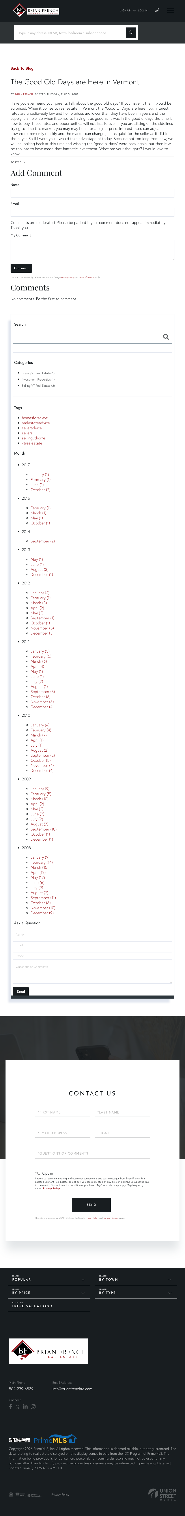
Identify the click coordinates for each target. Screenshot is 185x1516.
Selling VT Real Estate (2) (38, 386)
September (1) (42, 617)
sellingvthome (33, 438)
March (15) (40, 867)
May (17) (38, 877)
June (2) (37, 813)
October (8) (41, 902)
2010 (26, 715)
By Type (107, 1293)
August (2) (39, 750)
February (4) (41, 730)
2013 (26, 549)
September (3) (43, 691)
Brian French (24, 94)
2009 (26, 779)
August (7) (39, 824)
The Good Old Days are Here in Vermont (75, 81)
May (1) (37, 517)
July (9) (37, 887)
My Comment (21, 235)
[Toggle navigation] (170, 10)
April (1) (37, 740)
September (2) (43, 541)
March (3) (39, 602)
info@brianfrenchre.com (72, 1388)
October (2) (40, 489)
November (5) (42, 628)
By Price (21, 1293)
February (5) (41, 656)
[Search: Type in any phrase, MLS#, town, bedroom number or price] (72, 33)
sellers (27, 432)
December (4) (42, 706)
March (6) (39, 661)
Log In (143, 10)
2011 (25, 641)
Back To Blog (22, 68)
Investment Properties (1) (38, 379)
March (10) (40, 798)
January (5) (40, 651)
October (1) (40, 523)
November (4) (42, 765)
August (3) (40, 569)
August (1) (39, 686)
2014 (26, 531)
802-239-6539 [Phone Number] (21, 1388)
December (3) (42, 633)
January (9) (40, 788)
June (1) (37, 484)
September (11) (43, 897)
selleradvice (32, 427)
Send (91, 1205)
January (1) (40, 474)
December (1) (42, 574)
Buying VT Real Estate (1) (38, 373)
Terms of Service (86, 277)
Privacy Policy (67, 277)
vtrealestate (32, 443)
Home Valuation (31, 1306)
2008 (26, 847)
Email (15, 203)
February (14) (42, 862)
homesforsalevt (35, 417)
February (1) (41, 479)
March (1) (38, 512)
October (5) (41, 760)
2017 (26, 464)
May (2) (37, 808)
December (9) (42, 912)
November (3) (42, 701)
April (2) (37, 607)
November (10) (43, 907)
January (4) (40, 592)
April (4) (37, 666)
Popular (21, 1280)
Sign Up (125, 10)
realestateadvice (36, 422)
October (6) (40, 696)
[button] (131, 32)
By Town (108, 1280)
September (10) (44, 829)
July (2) (37, 681)
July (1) (37, 745)
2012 (26, 583)
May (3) (37, 612)
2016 (26, 498)
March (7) (39, 735)
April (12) (38, 872)
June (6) (37, 882)
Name (15, 184)
